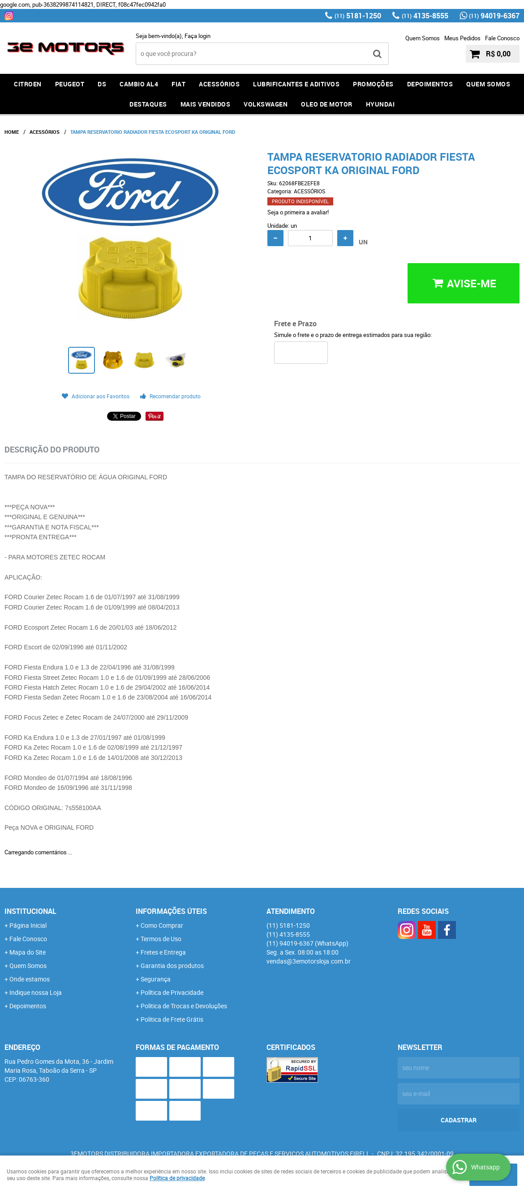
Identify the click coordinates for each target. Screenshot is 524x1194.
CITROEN (28, 84)
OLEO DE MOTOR (326, 104)
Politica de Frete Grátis (172, 1019)
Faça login (197, 36)
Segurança (156, 979)
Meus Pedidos (462, 38)
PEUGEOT (70, 84)
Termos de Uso (161, 938)
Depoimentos (27, 1006)
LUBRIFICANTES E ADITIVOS (296, 84)
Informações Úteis (171, 911)
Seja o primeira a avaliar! (298, 212)
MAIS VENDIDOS (205, 104)
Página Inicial (28, 925)
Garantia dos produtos (172, 965)
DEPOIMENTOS (430, 84)
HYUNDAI (380, 104)
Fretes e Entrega (163, 952)
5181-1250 (358, 16)
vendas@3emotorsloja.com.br (308, 961)
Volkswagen (266, 104)
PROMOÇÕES (373, 84)
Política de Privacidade (172, 992)
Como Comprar (162, 925)
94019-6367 (494, 16)
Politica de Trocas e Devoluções (184, 1006)
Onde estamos (29, 979)
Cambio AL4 (139, 84)
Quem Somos (422, 38)
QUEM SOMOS (488, 84)
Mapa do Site (27, 952)
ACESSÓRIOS (219, 84)
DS (102, 84)
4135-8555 (425, 16)
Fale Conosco (502, 38)
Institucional (30, 911)
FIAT (178, 84)
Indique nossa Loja (35, 992)
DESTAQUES (148, 104)
